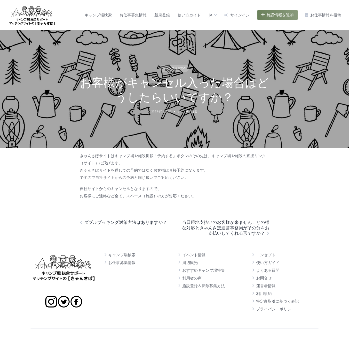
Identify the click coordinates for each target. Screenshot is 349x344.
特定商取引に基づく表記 (277, 301)
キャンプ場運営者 (174, 68)
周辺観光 (190, 262)
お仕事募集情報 (133, 15)
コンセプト (266, 254)
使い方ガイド (189, 15)
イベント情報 (194, 254)
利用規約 (264, 293)
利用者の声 (192, 278)
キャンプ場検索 (98, 15)
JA (210, 15)
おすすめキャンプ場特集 (203, 270)
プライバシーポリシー (275, 309)
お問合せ (264, 278)
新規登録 (162, 15)
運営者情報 (266, 285)
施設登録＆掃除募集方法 (203, 285)
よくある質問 (267, 270)
